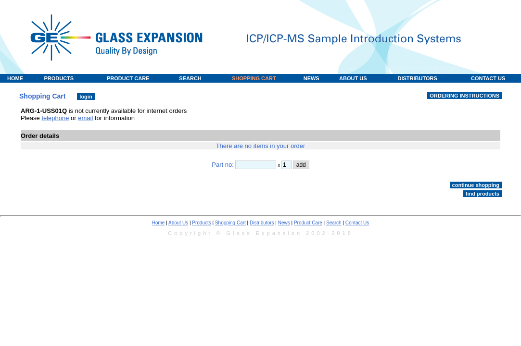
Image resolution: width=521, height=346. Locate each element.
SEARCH (190, 78)
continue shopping (475, 185)
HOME (15, 78)
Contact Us (357, 222)
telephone (55, 118)
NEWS (311, 78)
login (85, 96)
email (85, 118)
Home (158, 222)
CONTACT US (488, 78)
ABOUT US (353, 78)
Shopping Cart (230, 222)
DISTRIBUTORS (417, 78)
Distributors (262, 222)
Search (334, 222)
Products (201, 222)
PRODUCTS (59, 78)
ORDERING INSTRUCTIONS (464, 96)
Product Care (308, 222)
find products (482, 194)
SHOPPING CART (254, 78)
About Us (178, 222)
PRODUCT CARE (128, 78)
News (284, 222)
